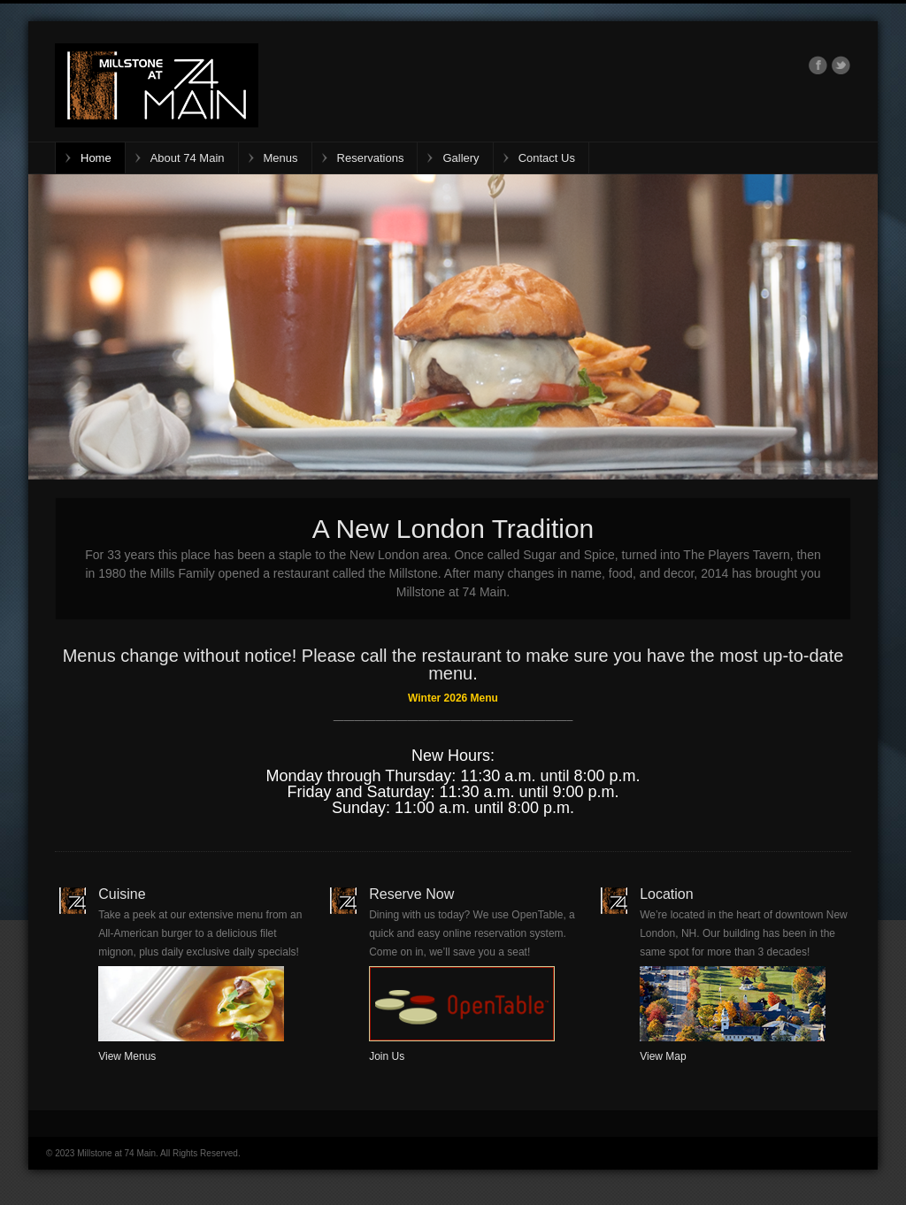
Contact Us (546, 158)
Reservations (370, 158)
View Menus (127, 1056)
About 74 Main (187, 158)
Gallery (460, 158)
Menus (281, 158)
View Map (663, 1056)
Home (96, 158)
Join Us (386, 1056)
